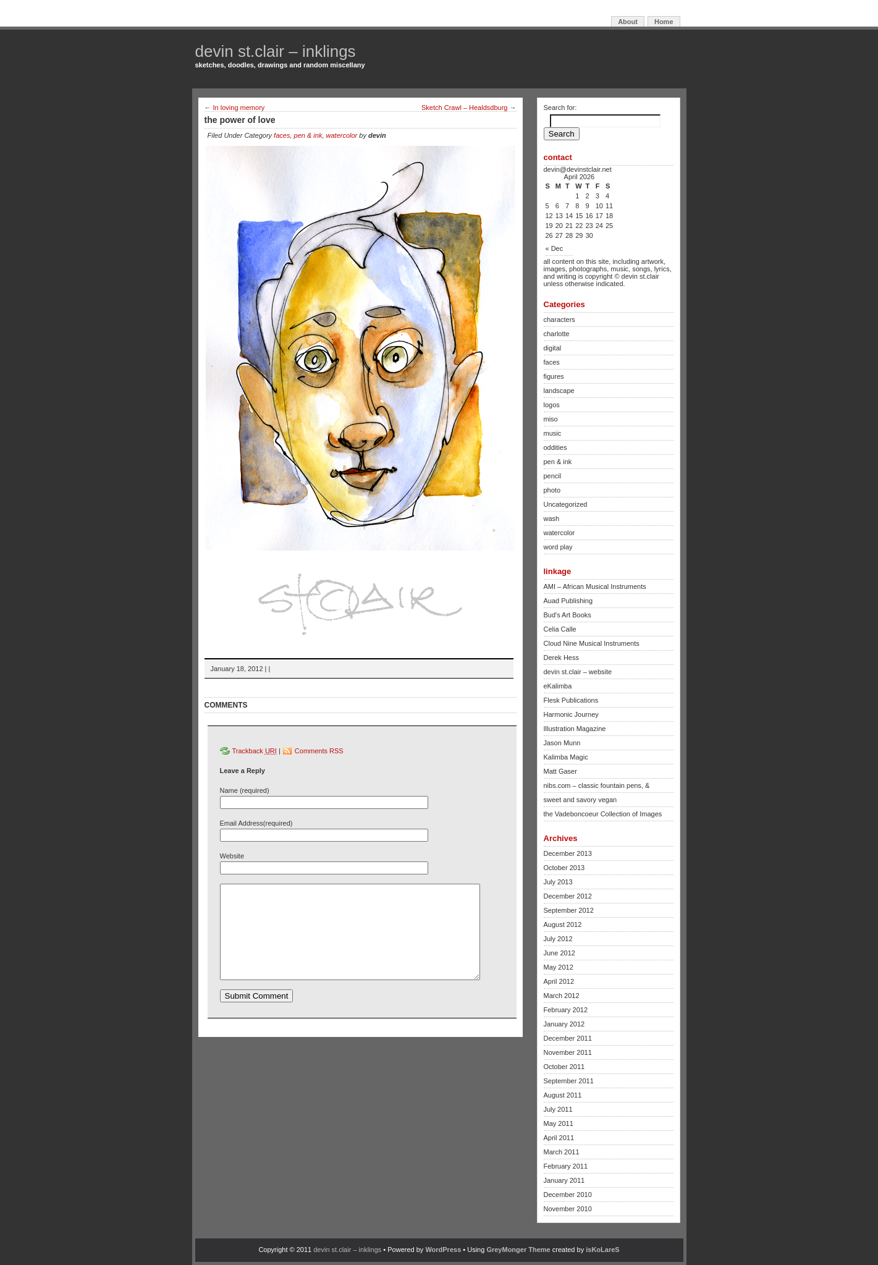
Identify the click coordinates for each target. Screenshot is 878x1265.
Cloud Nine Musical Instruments (592, 643)
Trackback (254, 751)
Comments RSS (319, 751)
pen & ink (308, 135)
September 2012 (569, 910)
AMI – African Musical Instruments (595, 586)
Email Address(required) (256, 823)
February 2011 (566, 1166)
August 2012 (563, 924)
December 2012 (568, 896)
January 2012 (564, 1024)
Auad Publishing (568, 600)
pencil (553, 476)
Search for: (560, 107)
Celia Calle (560, 629)
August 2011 (563, 1095)
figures (554, 376)
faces (282, 135)
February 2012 (566, 1009)
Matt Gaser (560, 771)
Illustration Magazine (575, 728)
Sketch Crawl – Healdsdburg (464, 107)
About (628, 21)
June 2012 (559, 953)
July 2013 (558, 882)
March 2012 (562, 995)
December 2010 (568, 1194)
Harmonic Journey (571, 714)
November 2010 (568, 1208)
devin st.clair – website (578, 671)
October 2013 (564, 867)
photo (552, 490)
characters (559, 319)
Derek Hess (561, 657)
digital (553, 348)
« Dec (555, 248)
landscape (559, 390)
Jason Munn (562, 743)
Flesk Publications (571, 700)
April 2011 (559, 1137)
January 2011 (564, 1180)
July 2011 (558, 1109)
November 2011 (568, 1052)
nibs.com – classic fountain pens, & (597, 785)
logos (552, 404)
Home (663, 21)
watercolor (342, 135)
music (553, 433)
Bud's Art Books (567, 615)
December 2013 (568, 853)
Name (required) (244, 790)
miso (551, 419)
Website (232, 856)
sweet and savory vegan (580, 799)
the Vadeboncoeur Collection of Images (603, 814)
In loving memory (239, 107)
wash (552, 518)
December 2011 (568, 1038)
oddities (555, 447)
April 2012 (559, 981)
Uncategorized (566, 504)
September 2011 (569, 1081)
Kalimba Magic (566, 757)
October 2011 (564, 1066)
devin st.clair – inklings (275, 51)
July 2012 (558, 938)
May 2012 (558, 967)
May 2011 (558, 1123)
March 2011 (562, 1152)
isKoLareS (602, 1249)
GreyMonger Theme (518, 1249)
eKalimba (558, 686)
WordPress (443, 1249)
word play (558, 547)
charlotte (557, 333)
